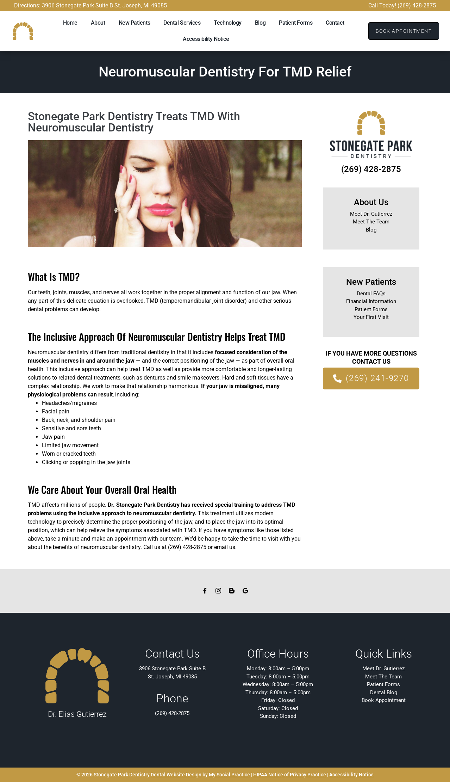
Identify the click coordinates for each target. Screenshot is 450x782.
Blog (260, 22)
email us (224, 547)
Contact (335, 22)
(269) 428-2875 (371, 169)
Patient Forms (295, 22)
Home (70, 22)
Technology (228, 22)
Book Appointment (384, 700)
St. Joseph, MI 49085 (172, 676)
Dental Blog (383, 692)
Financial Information (371, 301)
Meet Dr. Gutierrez (371, 214)
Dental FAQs (371, 293)
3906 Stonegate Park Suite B (172, 668)
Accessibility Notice (206, 39)
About (98, 22)
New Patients (134, 22)
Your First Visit (371, 317)
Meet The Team (371, 221)
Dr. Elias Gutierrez (77, 714)
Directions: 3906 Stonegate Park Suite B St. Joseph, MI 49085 (90, 5)
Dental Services (181, 22)
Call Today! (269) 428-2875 (402, 5)
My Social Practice (229, 774)
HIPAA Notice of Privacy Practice (289, 774)
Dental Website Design (176, 774)
